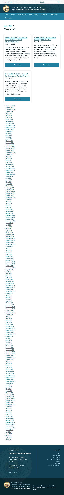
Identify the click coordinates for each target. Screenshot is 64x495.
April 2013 (9, 391)
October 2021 (9, 195)
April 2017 (9, 301)
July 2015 (8, 338)
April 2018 (9, 277)
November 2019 (10, 240)
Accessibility (44, 485)
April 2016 (9, 322)
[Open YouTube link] (17, 473)
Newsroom (44, 15)
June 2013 (9, 387)
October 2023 (9, 150)
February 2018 (10, 281)
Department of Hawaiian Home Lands (28, 10)
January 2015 (10, 350)
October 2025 (9, 108)
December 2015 (10, 328)
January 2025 (10, 123)
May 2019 (8, 252)
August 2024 (9, 131)
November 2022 (10, 170)
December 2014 (10, 352)
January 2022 (10, 190)
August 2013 (9, 383)
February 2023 (10, 164)
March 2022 (9, 186)
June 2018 (9, 274)
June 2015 (9, 340)
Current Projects (21, 15)
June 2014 (9, 363)
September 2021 (10, 197)
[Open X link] (14, 473)
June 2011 (9, 434)
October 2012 (9, 402)
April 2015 (9, 344)
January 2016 (10, 326)
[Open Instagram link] (12, 473)
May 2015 (8, 342)
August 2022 (9, 176)
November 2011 (10, 424)
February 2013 (10, 395)
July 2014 (8, 361)
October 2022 (9, 172)
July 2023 (8, 156)
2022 (10, 26)
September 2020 (10, 221)
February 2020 (10, 234)
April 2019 (9, 254)
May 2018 (8, 275)
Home (7, 15)
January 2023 (10, 166)
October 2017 (9, 289)
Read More (22, 65)
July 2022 (8, 178)
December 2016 (10, 307)
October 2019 (9, 242)
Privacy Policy (52, 485)
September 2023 (10, 152)
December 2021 (10, 191)
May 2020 (8, 229)
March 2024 (9, 141)
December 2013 (10, 375)
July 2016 (8, 316)
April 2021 (9, 207)
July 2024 (8, 133)
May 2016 (8, 320)
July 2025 (8, 113)
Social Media (14, 486)
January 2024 (10, 145)
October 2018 (9, 266)
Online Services (26, 484)
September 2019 (10, 244)
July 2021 (8, 201)
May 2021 (8, 205)
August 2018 (9, 270)
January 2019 (10, 260)
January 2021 (10, 213)
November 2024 (10, 127)
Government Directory (16, 484)
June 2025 (9, 115)
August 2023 (9, 154)
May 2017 (8, 299)
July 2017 (8, 295)
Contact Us (8, 18)
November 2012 (10, 400)
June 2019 (9, 250)
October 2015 (9, 332)
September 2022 (10, 174)
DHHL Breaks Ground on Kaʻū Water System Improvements (16, 39)
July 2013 (8, 385)
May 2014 (8, 365)
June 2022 (9, 180)
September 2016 (10, 313)
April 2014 (9, 367)
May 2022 (8, 182)
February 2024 (10, 143)
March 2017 (9, 303)
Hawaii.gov (9, 2)
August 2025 (9, 111)
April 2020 (9, 231)
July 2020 (8, 225)
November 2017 (10, 287)
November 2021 (10, 193)
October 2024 (9, 129)
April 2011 (9, 438)
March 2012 (9, 416)
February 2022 (10, 188)
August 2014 (9, 359)
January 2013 (10, 397)
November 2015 (10, 330)
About (13, 15)
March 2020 (9, 233)
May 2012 (8, 412)
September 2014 (10, 357)
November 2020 (10, 217)
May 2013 (8, 389)
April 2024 (9, 139)
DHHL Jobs (54, 15)
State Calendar (22, 486)
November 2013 (10, 377)
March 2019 (9, 256)
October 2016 (9, 311)
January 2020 (10, 236)
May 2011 (8, 436)
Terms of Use (36, 485)
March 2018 (9, 279)
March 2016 (9, 324)
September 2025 (10, 109)
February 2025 (10, 121)
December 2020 (10, 215)
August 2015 (9, 336)
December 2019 (10, 238)
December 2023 (10, 147)
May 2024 (8, 137)
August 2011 (9, 430)
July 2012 (8, 408)
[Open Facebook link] (10, 473)
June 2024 (9, 135)
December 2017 (10, 285)
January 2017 (10, 305)
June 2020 (9, 227)
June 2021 (9, 203)
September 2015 (10, 334)
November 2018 (10, 264)
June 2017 (9, 297)
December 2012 (10, 398)
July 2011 (8, 432)
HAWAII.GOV (16, 482)
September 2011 (10, 428)
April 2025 (9, 117)
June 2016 (9, 318)
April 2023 (9, 162)
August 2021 (9, 199)
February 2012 (10, 418)
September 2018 (10, 268)
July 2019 (8, 248)
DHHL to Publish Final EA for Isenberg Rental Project (17, 75)
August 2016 (9, 315)
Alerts (28, 486)
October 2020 (9, 219)
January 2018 (10, 283)
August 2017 (9, 293)
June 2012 (9, 410)
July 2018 (8, 272)
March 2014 (9, 369)
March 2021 (9, 209)
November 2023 (10, 149)
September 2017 (10, 291)
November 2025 (10, 106)
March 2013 (9, 393)
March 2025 (9, 119)
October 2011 (9, 426)
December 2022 (10, 168)
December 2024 (10, 125)
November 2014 (10, 354)
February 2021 (10, 211)
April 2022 (9, 184)
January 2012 (10, 420)
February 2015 (10, 348)
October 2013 (9, 379)
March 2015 (9, 346)
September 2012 (10, 404)
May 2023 (8, 160)
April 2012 (9, 414)
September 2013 (10, 381)
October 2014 (9, 356)
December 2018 (10, 262)
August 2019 (9, 246)
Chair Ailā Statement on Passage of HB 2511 (45, 38)
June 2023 (9, 158)
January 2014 (10, 373)
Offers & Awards (33, 15)
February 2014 (10, 371)
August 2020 (9, 223)
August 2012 (9, 406)
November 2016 (10, 309)
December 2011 (10, 422)
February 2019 (10, 258)
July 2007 (8, 439)
